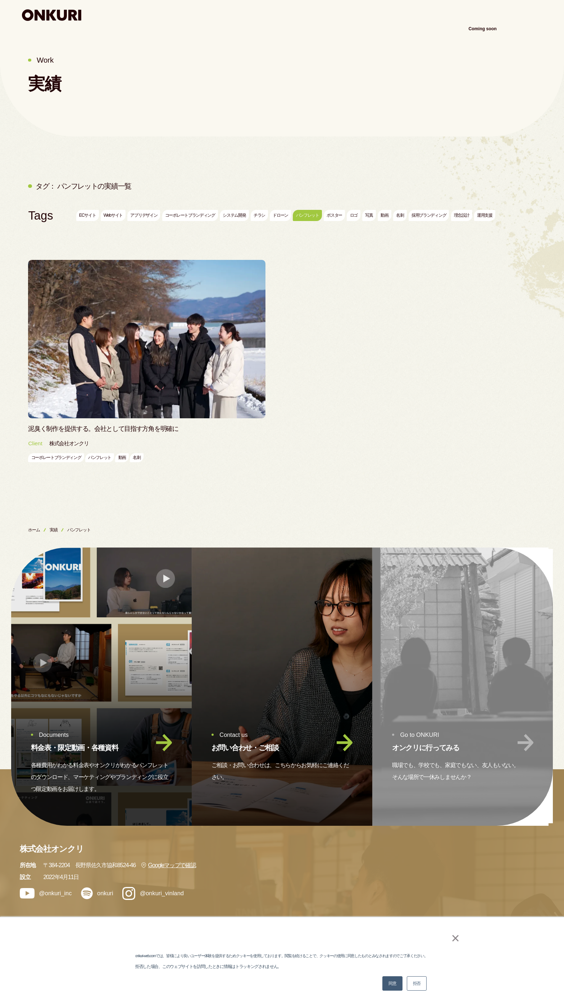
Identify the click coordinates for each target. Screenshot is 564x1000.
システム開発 (234, 215)
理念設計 (461, 215)
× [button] (451, 938)
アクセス (531, 15)
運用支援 (484, 215)
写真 (369, 215)
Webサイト (113, 215)
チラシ (259, 215)
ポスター (334, 215)
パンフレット (307, 215)
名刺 (400, 215)
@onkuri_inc (46, 893)
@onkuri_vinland (153, 893)
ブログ (494, 867)
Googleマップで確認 (168, 865)
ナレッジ (456, 15)
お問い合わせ (502, 908)
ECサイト (87, 215)
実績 (423, 15)
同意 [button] (392, 983)
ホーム (34, 529)
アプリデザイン (143, 215)
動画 (384, 215)
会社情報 (497, 847)
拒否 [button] (416, 983)
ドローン (280, 215)
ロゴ (354, 215)
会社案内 (493, 15)
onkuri (97, 893)
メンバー (411, 908)
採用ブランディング (428, 215)
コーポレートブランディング (190, 215)
